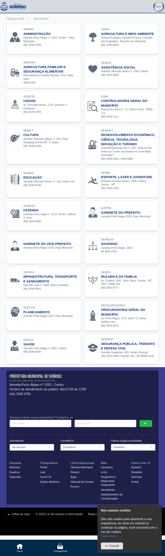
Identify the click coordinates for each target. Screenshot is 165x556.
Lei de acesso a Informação (65, 514)
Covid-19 (45, 476)
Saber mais (108, 536)
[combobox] (32, 447)
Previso (75, 472)
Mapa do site (97, 514)
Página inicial (15, 18)
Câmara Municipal (81, 467)
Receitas (136, 472)
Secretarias (41, 18)
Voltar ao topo (18, 514)
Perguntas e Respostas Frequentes (108, 480)
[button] (158, 6)
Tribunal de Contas (82, 481)
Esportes (15, 476)
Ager (73, 476)
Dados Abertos (49, 481)
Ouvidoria (107, 467)
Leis (42, 472)
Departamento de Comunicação (112, 496)
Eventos (15, 472)
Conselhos (67, 440)
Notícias (15, 467)
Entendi (114, 545)
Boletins (136, 467)
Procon (74, 486)
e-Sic (104, 472)
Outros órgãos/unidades (126, 440)
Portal (43, 467)
